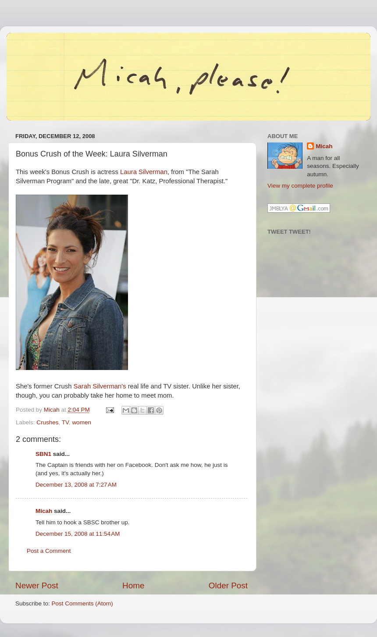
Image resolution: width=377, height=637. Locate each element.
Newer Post (36, 585)
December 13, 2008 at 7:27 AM (76, 484)
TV (65, 422)
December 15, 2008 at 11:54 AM (78, 533)
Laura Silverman (143, 171)
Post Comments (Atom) (82, 603)
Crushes (47, 422)
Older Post (228, 585)
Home (133, 585)
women (81, 422)
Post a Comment (49, 551)
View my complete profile (300, 185)
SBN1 (43, 454)
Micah (44, 511)
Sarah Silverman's (100, 386)
